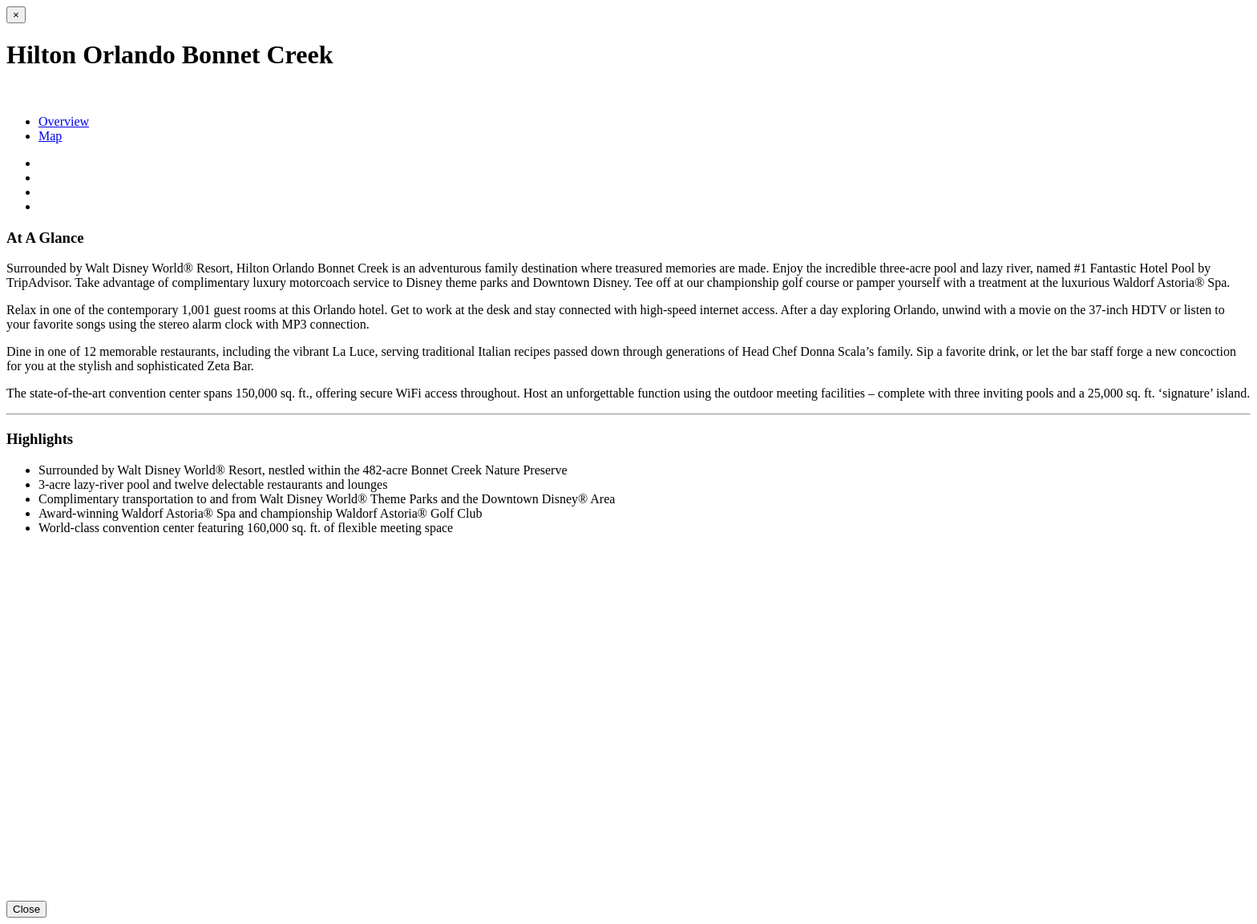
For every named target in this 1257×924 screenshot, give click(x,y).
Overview (63, 121)
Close (26, 909)
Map (50, 136)
